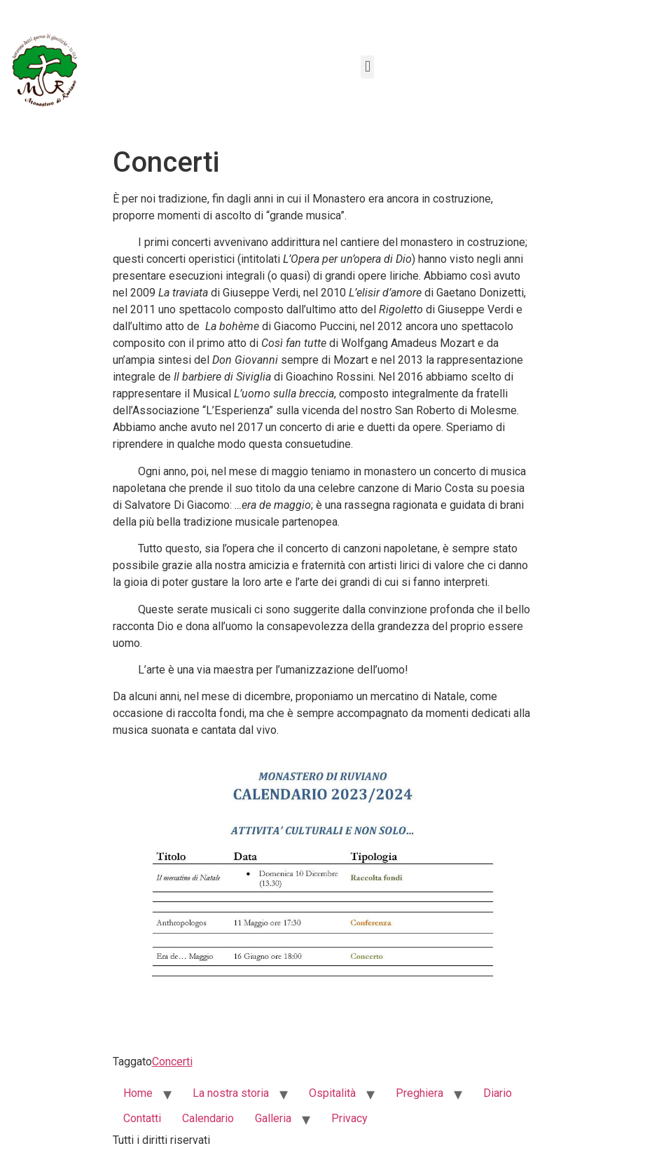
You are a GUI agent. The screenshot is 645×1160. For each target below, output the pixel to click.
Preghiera (419, 1093)
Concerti (172, 1061)
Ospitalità (332, 1093)
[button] (367, 67)
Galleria (273, 1118)
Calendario (208, 1118)
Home (138, 1093)
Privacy (349, 1118)
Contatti (142, 1118)
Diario (497, 1093)
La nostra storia (231, 1093)
